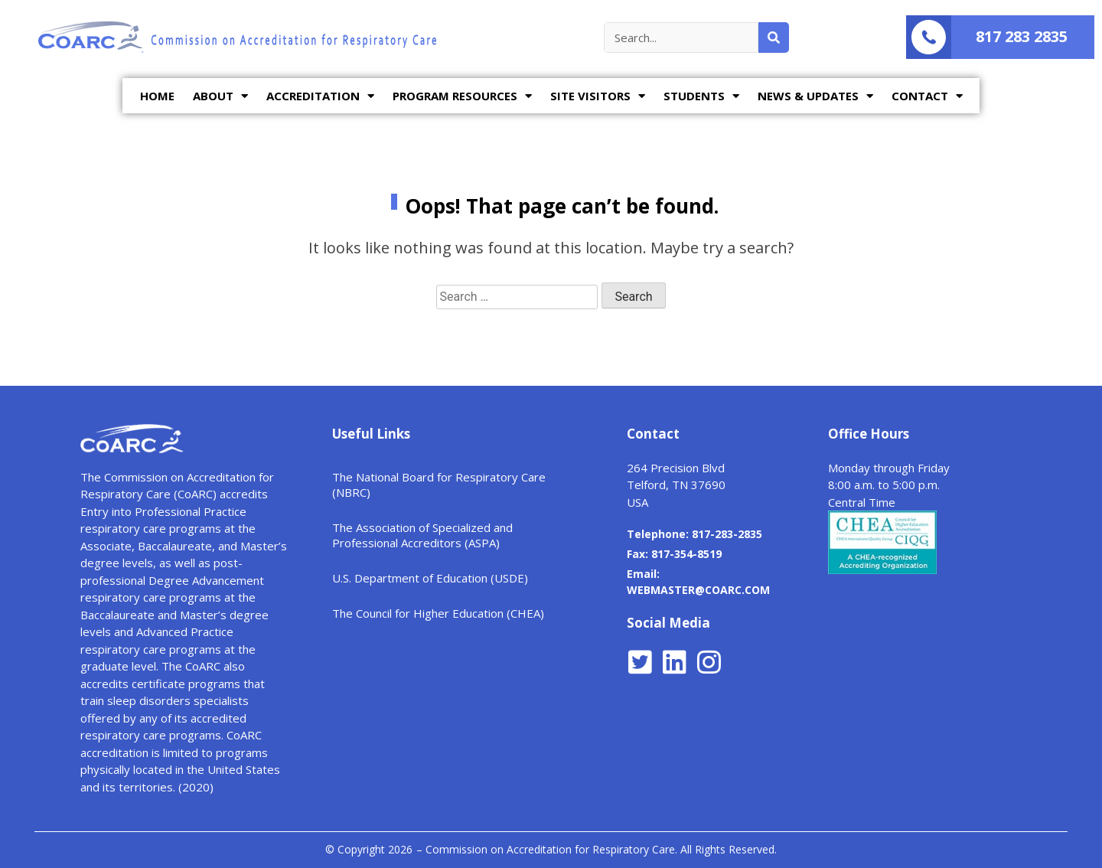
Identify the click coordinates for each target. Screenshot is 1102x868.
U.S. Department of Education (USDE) (430, 578)
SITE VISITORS (597, 96)
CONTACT (927, 96)
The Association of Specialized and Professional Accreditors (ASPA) (422, 535)
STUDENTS (701, 96)
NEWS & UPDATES (815, 96)
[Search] (773, 37)
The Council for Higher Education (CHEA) (438, 613)
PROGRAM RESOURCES (462, 96)
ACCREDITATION (320, 96)
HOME (157, 95)
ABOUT (220, 96)
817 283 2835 (1022, 36)
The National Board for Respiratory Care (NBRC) (439, 484)
